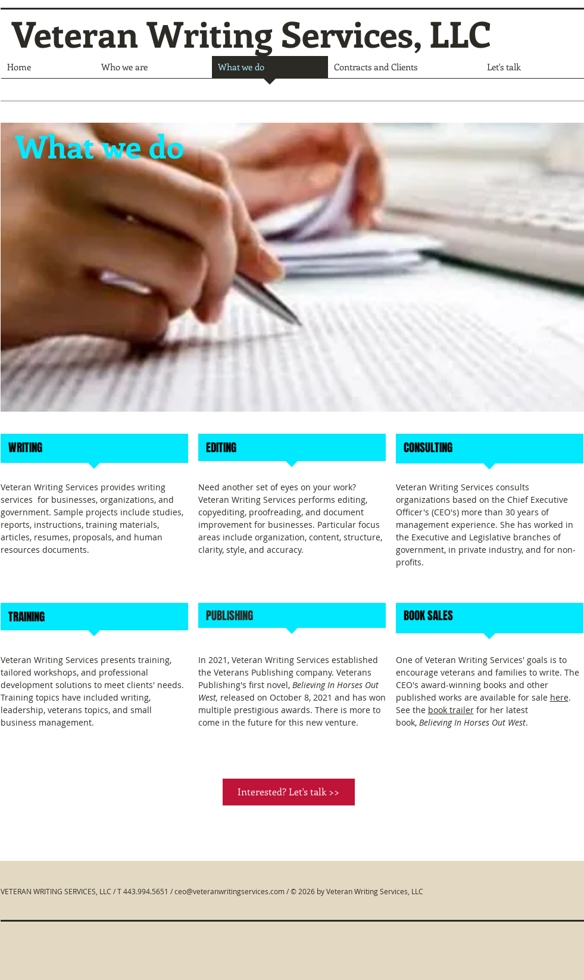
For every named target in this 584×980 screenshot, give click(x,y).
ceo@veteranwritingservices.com (229, 891)
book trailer (451, 709)
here (559, 697)
